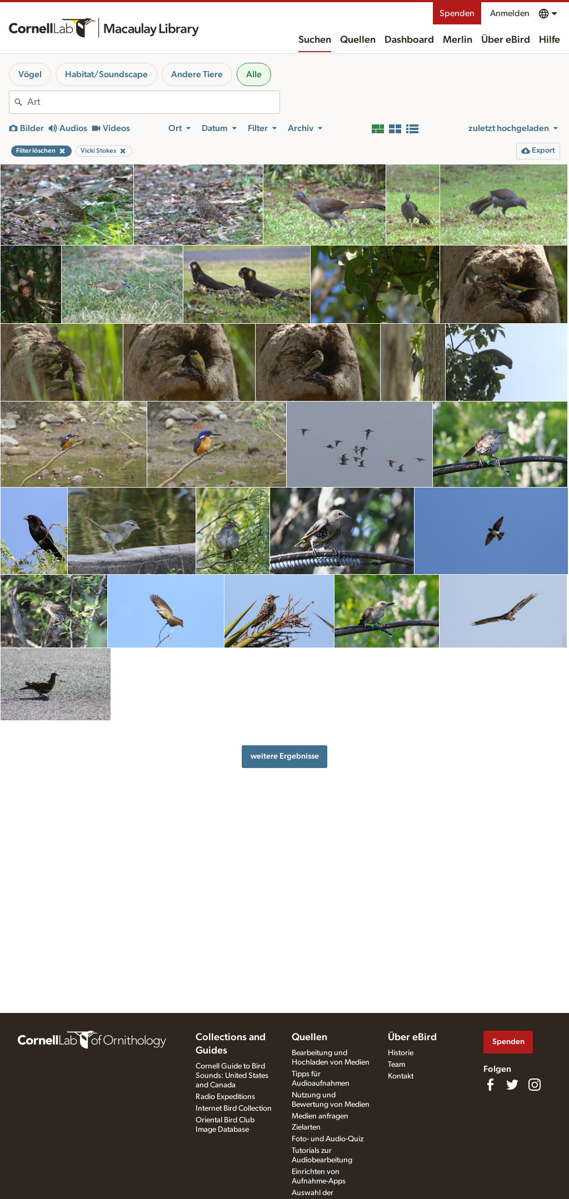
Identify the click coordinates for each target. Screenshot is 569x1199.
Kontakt (400, 1076)
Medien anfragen (320, 1116)
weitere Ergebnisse (285, 756)
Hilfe (549, 40)
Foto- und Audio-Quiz (327, 1139)
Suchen (314, 40)
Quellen (358, 40)
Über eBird (505, 40)
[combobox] (153, 102)
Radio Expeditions (225, 1097)
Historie (400, 1053)
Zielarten (306, 1127)
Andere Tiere (197, 74)
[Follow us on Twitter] (512, 1084)
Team (396, 1064)
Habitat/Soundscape (106, 74)
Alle (254, 74)
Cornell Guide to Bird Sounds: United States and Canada (232, 1075)
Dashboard (409, 40)
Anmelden (510, 13)
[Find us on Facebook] (490, 1084)
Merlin (457, 40)
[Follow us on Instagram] (534, 1084)
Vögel (30, 74)
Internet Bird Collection (234, 1108)
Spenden (457, 13)
